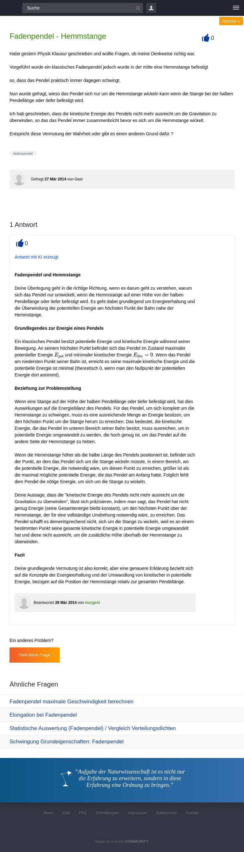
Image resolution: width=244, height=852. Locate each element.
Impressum (137, 813)
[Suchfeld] (82, 8)
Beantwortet (44, 602)
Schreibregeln (107, 813)
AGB (66, 813)
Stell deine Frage (34, 655)
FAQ (82, 813)
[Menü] (236, 8)
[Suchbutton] (138, 8)
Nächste (231, 21)
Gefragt (37, 179)
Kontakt (192, 813)
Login (151, 8)
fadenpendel (23, 153)
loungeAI (92, 602)
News (48, 813)
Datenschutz (166, 813)
